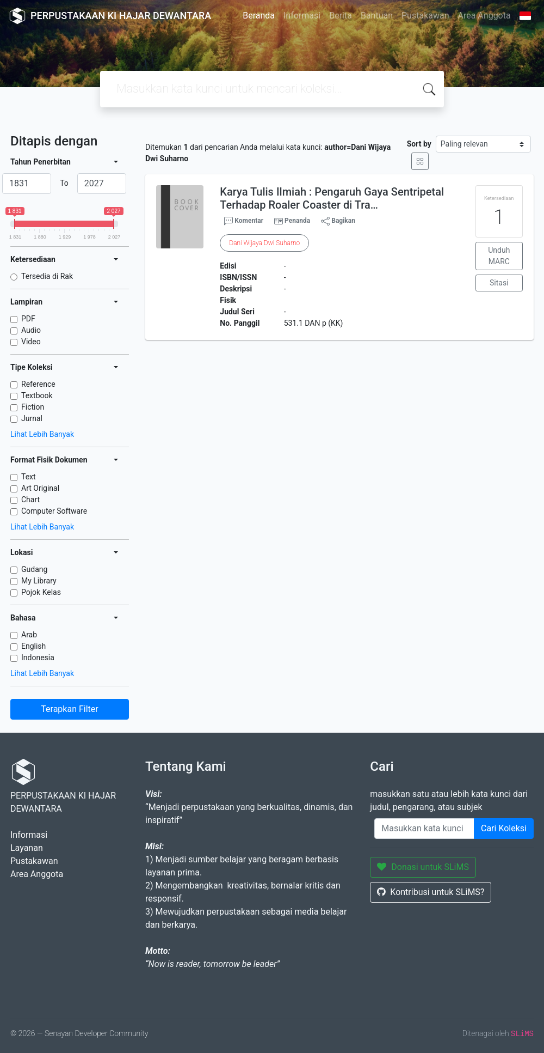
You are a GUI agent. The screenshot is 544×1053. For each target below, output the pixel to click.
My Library (39, 580)
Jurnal (31, 418)
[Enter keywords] (424, 828)
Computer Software (54, 511)
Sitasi (499, 282)
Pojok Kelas (41, 592)
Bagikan (338, 221)
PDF (28, 318)
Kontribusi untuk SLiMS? (430, 892)
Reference (38, 384)
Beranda (259, 15)
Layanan (26, 848)
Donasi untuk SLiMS (423, 867)
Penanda (297, 220)
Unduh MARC (499, 256)
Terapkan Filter (69, 709)
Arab (29, 634)
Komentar (243, 221)
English (33, 646)
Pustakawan (425, 15)
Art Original (40, 488)
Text (28, 476)
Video (31, 341)
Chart (30, 499)
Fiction (32, 407)
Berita (340, 15)
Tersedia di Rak (47, 276)
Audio (31, 330)
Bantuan (377, 15)
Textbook (37, 395)
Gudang (34, 569)
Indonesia (37, 657)
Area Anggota (484, 15)
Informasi (301, 15)
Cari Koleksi (504, 828)
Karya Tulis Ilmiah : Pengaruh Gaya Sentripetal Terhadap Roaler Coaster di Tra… (332, 198)
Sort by (419, 143)
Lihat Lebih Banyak (42, 434)
